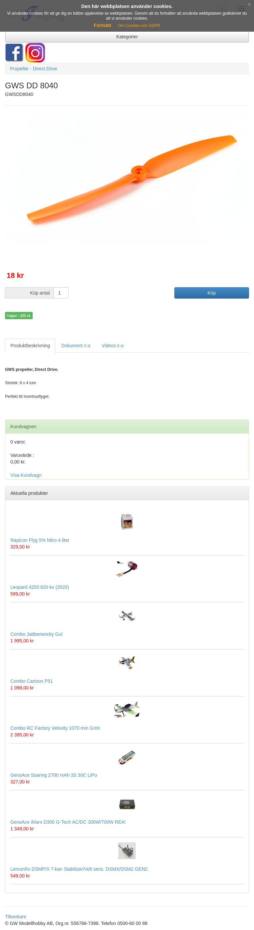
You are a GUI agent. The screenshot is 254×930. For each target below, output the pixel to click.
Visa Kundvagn (26, 475)
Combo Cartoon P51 (31, 681)
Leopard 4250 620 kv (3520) (39, 587)
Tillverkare (15, 916)
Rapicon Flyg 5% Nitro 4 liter (39, 540)
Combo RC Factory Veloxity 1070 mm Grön (55, 728)
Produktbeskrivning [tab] (30, 345)
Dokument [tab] (75, 345)
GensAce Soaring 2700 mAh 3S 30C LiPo (53, 775)
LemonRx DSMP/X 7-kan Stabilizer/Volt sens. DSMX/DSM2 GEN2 (79, 869)
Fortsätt (102, 25)
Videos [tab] (113, 345)
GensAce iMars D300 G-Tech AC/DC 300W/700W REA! (68, 822)
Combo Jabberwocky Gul (36, 634)
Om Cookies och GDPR (139, 25)
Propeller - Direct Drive (33, 68)
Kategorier (127, 36)
